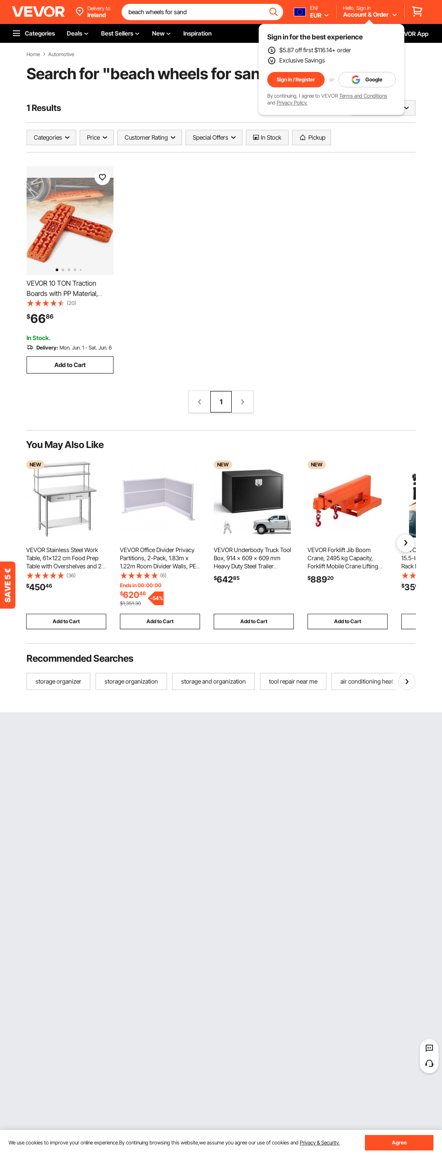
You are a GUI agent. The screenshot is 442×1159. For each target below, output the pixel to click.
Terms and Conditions (363, 96)
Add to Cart (70, 364)
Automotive (61, 54)
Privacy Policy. (292, 102)
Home (33, 54)
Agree (399, 1142)
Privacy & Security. (320, 1142)
